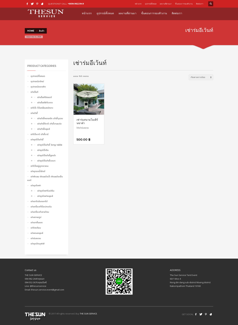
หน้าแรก (138, 4)
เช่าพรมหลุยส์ (37, 233)
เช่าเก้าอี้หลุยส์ (43, 129)
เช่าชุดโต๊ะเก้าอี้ (37, 139)
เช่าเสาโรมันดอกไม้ (39, 201)
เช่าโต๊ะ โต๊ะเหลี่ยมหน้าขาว (42, 107)
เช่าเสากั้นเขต (36, 222)
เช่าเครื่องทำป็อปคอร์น (41, 206)
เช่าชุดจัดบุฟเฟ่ (37, 243)
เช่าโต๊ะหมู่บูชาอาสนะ (39, 166)
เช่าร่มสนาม (36, 238)
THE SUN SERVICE (88, 313)
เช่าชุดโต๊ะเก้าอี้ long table (49, 144)
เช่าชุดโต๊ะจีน (42, 150)
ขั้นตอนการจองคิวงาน (184, 4)
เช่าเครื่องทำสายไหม (40, 211)
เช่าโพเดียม (36, 227)
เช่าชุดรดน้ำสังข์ (38, 171)
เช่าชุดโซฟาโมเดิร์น (45, 190)
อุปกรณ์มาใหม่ (37, 81)
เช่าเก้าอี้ (34, 113)
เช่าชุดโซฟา (36, 185)
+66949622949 (76, 3)
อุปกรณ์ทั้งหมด (151, 4)
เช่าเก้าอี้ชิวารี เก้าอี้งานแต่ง (49, 123)
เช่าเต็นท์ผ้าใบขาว (45, 102)
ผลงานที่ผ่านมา (166, 4)
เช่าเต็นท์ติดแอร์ (44, 97)
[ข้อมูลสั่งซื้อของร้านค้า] (201, 77)
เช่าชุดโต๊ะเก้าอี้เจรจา (46, 160)
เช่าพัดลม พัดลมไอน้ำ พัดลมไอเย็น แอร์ (45, 178)
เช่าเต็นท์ (34, 92)
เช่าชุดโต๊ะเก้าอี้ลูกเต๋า (46, 155)
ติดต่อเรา (199, 4)
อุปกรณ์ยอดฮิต (38, 86)
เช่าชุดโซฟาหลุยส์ (45, 196)
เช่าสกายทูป (36, 217)
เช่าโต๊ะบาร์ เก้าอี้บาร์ (39, 134)
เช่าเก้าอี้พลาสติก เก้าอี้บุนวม (50, 118)
